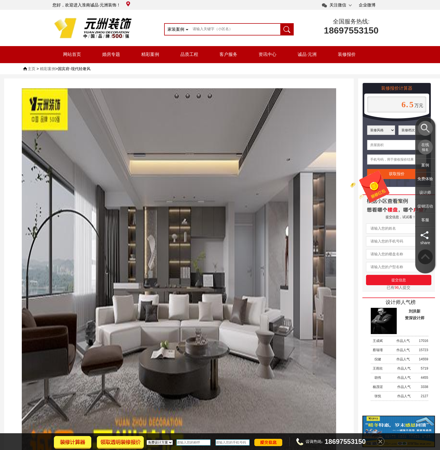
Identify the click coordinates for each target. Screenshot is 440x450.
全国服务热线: (351, 21)
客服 (425, 220)
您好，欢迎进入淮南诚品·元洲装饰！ (91, 5)
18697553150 (351, 30)
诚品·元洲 (307, 54)
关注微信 (337, 5)
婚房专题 (111, 54)
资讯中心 (267, 54)
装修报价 (347, 54)
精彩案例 (150, 54)
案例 (425, 165)
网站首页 (72, 54)
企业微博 (367, 5)
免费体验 (425, 179)
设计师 (425, 192)
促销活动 (425, 206)
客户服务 (228, 54)
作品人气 (399, 340)
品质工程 (189, 54)
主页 (31, 68)
